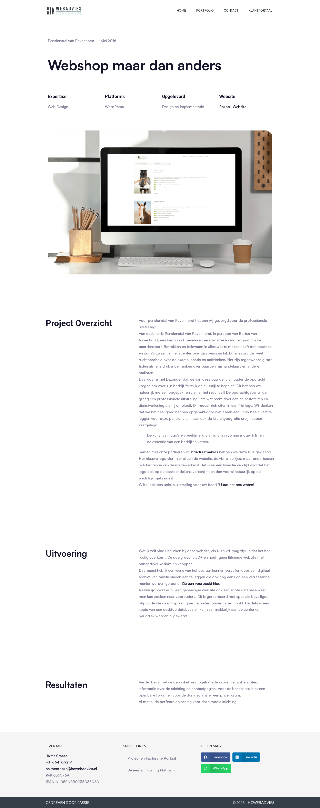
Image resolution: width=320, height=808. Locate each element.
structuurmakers (203, 452)
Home (181, 10)
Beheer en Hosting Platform (151, 770)
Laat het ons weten (237, 484)
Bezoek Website (232, 106)
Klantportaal (260, 10)
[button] (216, 757)
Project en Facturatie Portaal (151, 758)
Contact (231, 10)
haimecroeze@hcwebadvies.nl (71, 768)
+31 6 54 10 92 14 (59, 762)
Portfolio (205, 10)
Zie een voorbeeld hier (200, 583)
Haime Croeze (56, 756)
